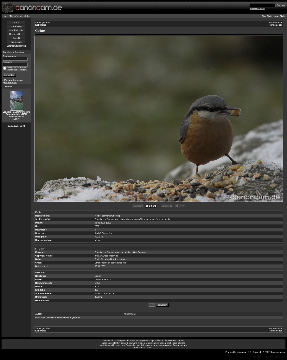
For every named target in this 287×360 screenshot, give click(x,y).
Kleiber (168, 219)
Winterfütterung (141, 219)
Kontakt (16, 38)
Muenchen (119, 219)
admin (97, 240)
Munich (129, 219)
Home (5, 16)
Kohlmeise (40, 25)
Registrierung (10, 82)
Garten (110, 219)
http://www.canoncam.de (106, 256)
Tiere (12, 16)
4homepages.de (277, 352)
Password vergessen (14, 80)
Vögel (19, 16)
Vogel (152, 219)
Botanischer (100, 219)
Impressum (16, 42)
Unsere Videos (16, 34)
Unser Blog (16, 26)
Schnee (159, 219)
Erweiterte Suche (257, 8)
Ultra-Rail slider (16, 30)
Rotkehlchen (276, 25)
